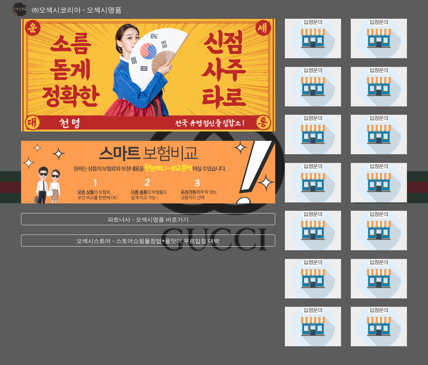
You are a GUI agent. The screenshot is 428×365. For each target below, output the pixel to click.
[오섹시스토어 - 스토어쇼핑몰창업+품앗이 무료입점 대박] (148, 240)
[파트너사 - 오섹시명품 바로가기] (148, 219)
